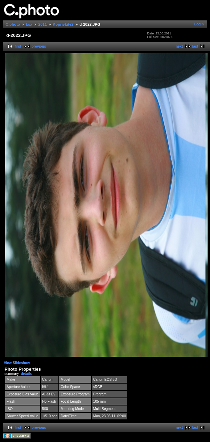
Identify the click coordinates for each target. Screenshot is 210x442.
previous (39, 46)
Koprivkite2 (63, 24)
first (18, 46)
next (179, 46)
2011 (42, 24)
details (26, 374)
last (195, 46)
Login (199, 24)
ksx (29, 24)
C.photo (13, 24)
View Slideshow (17, 363)
